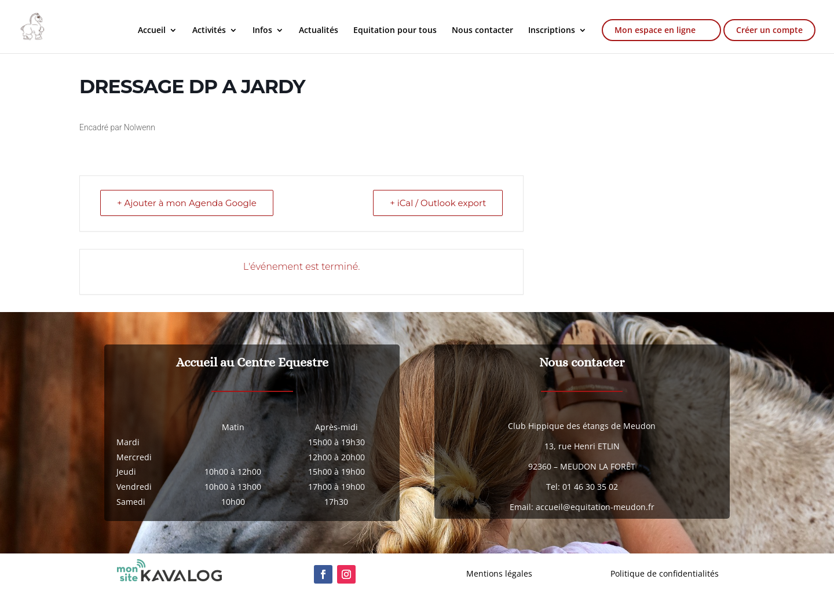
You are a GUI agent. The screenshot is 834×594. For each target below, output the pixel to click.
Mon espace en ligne (655, 29)
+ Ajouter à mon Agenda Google (187, 202)
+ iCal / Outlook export (438, 202)
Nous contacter (482, 30)
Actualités (318, 30)
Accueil (152, 30)
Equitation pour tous (395, 30)
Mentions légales (499, 573)
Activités (209, 30)
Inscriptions (551, 30)
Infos (262, 30)
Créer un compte (769, 29)
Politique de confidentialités (664, 573)
